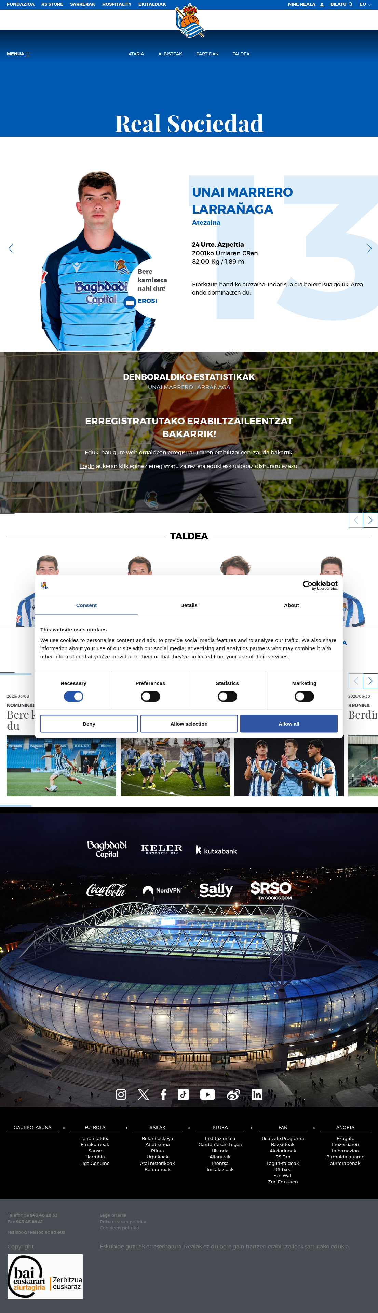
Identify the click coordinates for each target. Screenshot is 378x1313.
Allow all (289, 724)
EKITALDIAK (152, 4)
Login (87, 466)
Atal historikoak (157, 1163)
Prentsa (220, 1163)
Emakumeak (95, 1145)
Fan (283, 1128)
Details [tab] (189, 605)
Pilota (157, 1151)
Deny (89, 724)
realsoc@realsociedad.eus (36, 1232)
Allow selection (188, 724)
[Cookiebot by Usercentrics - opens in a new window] (308, 585)
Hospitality (117, 4)
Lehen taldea (95, 1139)
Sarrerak (82, 4)
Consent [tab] (86, 605)
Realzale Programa (283, 1139)
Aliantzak (220, 1157)
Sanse (95, 1151)
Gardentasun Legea (220, 1145)
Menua (18, 54)
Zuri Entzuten (283, 1182)
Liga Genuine (95, 1163)
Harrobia (95, 1157)
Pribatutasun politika (123, 1222)
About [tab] (291, 605)
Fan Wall (283, 1176)
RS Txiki (283, 1170)
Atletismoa (158, 1145)
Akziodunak (283, 1151)
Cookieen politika (119, 1228)
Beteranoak (158, 1170)
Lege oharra (113, 1215)
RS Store (52, 4)
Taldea (241, 54)
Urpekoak (157, 1157)
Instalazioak (220, 1170)
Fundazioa (21, 4)
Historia (220, 1151)
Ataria (136, 54)
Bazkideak (283, 1145)
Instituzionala (220, 1139)
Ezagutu (345, 1139)
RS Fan (283, 1157)
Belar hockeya (157, 1139)
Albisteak (170, 54)
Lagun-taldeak (283, 1163)
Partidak (207, 54)
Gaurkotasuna (32, 1128)
